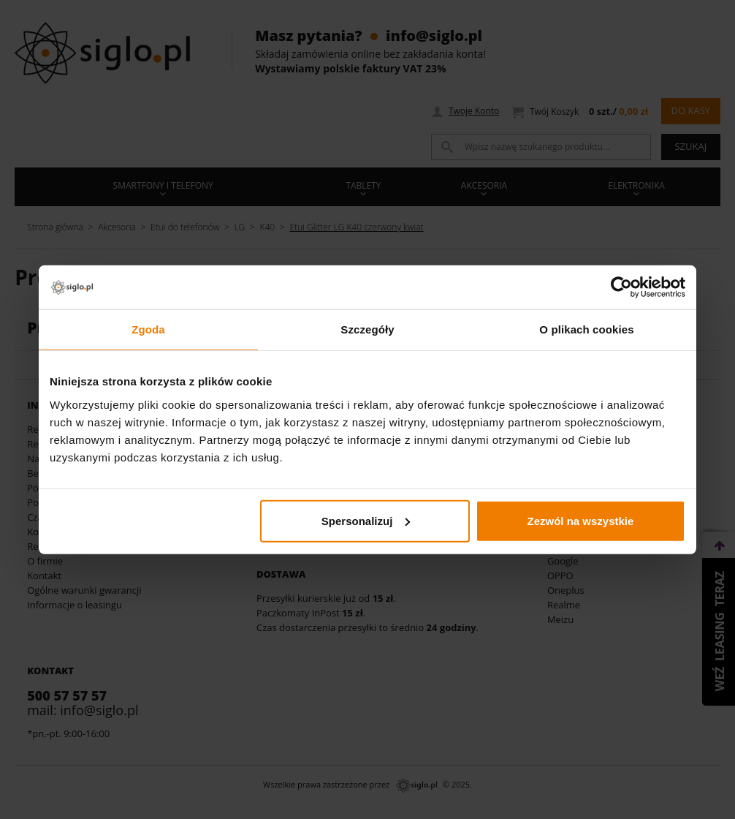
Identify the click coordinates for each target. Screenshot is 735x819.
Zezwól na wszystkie (581, 520)
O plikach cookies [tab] (586, 329)
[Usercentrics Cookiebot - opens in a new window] (621, 287)
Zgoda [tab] (148, 329)
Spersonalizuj (366, 520)
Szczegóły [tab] (367, 329)
